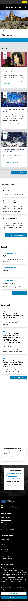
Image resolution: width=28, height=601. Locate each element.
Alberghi (6, 270)
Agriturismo (7, 256)
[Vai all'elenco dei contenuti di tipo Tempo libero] (7, 83)
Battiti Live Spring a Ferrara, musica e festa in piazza (13, 150)
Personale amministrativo (7, 533)
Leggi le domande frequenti (13, 477)
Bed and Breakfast (9, 283)
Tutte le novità (19, 173)
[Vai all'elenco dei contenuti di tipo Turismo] (18, 81)
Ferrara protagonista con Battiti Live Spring (14, 110)
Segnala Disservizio (11, 489)
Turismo (3, 557)
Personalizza (13, 593)
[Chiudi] (26, 564)
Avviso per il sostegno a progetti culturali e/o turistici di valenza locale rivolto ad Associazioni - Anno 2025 (13, 363)
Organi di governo (5, 521)
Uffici (2, 526)
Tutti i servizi (20, 293)
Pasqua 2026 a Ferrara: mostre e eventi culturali (12, 71)
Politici (2, 531)
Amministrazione (6, 517)
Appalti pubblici (4, 553)
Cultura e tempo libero (6, 545)
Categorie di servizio (7, 539)
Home (4, 31)
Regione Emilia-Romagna (6, 2)
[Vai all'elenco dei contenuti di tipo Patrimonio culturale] (8, 81)
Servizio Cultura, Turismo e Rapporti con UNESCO (11, 202)
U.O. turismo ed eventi (10, 218)
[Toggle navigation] (3, 7)
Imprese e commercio (6, 550)
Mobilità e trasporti (5, 560)
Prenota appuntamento (13, 482)
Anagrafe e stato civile (6, 543)
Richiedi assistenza (11, 479)
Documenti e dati (5, 535)
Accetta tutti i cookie (14, 597)
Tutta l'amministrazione (16, 235)
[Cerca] (26, 7)
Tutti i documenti (18, 378)
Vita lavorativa (4, 548)
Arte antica (6, 191)
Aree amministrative (6, 523)
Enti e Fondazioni (5, 528)
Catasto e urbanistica (6, 555)
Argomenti (10, 31)
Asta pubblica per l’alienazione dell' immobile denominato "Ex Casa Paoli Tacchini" (13, 316)
